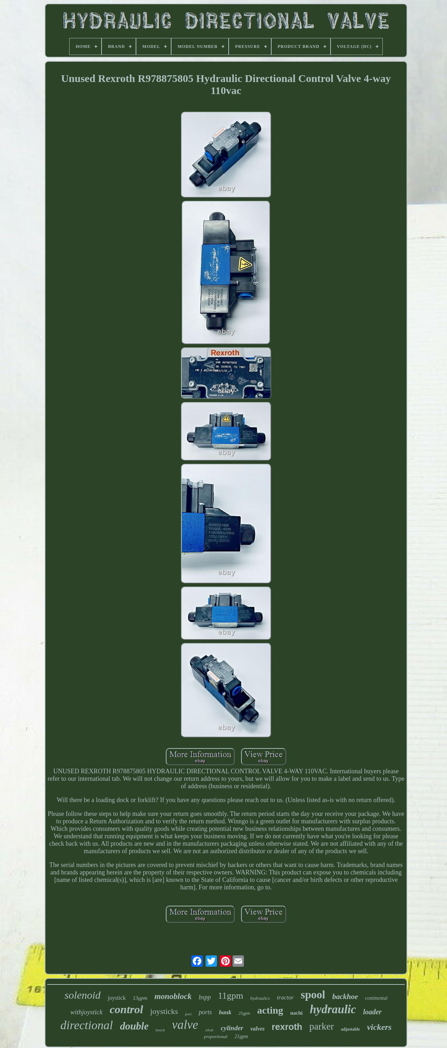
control (126, 1009)
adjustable (350, 1029)
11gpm (230, 996)
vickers (379, 1027)
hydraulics (260, 998)
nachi (296, 1013)
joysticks (164, 1011)
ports (205, 1012)
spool (313, 994)
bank (225, 1012)
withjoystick (86, 1012)
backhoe (345, 996)
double (134, 1026)
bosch (160, 1030)
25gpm (244, 1013)
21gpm (241, 1036)
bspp (205, 997)
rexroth (287, 1027)
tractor (285, 997)
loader (372, 1012)
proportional (215, 1036)
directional (86, 1025)
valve (185, 1025)
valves (257, 1029)
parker (321, 1026)
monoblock (173, 996)
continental (376, 998)
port (188, 1014)
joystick (117, 998)
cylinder (232, 1028)
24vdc (209, 1030)
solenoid (83, 995)
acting (270, 1010)
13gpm (140, 998)
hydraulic (333, 1009)
